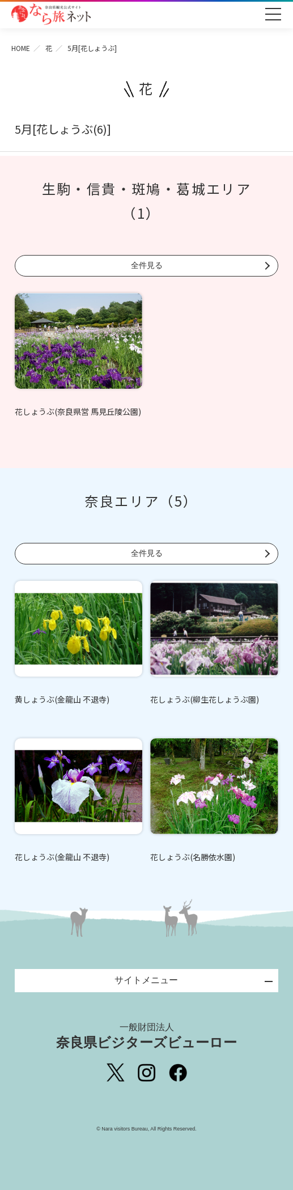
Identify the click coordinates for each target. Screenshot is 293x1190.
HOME (20, 48)
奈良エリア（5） (141, 501)
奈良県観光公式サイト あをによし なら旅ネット (51, 14)
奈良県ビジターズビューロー (146, 1036)
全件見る (147, 265)
